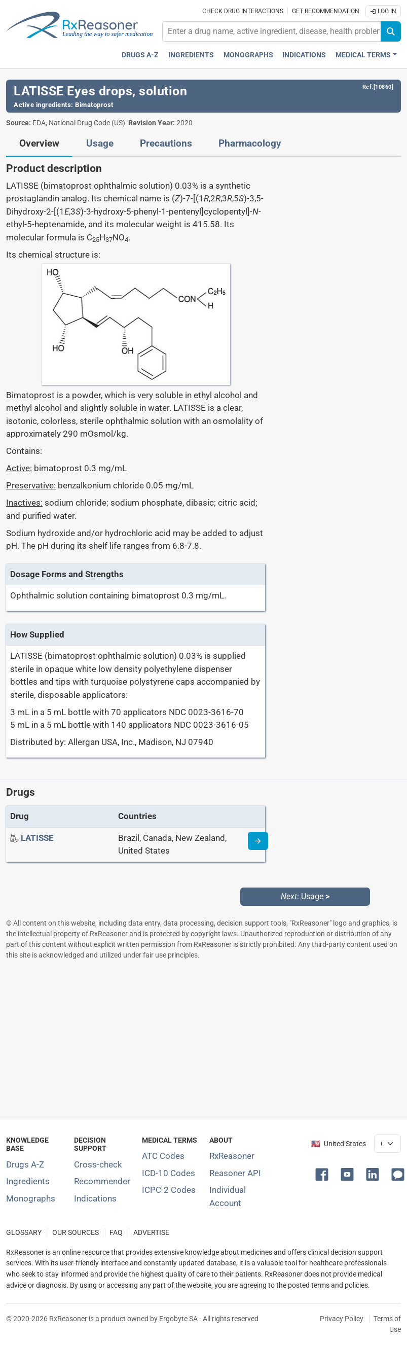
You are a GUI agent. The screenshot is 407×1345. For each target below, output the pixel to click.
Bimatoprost (94, 105)
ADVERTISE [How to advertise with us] (151, 1232)
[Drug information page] (258, 841)
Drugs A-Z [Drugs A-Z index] (140, 55)
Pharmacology (249, 143)
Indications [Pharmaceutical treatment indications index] (304, 55)
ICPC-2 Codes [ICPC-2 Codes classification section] (169, 1190)
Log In (383, 11)
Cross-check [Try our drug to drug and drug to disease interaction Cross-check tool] (98, 1164)
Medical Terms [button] (363, 55)
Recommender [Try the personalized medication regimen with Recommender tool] (102, 1181)
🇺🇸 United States (338, 1144)
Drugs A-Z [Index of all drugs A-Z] (25, 1164)
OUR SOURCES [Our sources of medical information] (75, 1232)
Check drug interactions (242, 11)
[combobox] (271, 31)
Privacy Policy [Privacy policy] (341, 1319)
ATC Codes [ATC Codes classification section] (163, 1156)
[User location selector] (387, 1144)
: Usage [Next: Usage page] (305, 896)
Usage (100, 143)
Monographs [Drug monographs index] (248, 55)
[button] (324, 1173)
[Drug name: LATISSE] (37, 838)
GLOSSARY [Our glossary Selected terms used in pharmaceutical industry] (24, 1232)
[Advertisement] (202, 1039)
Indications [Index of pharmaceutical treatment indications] (95, 1198)
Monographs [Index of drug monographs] (30, 1198)
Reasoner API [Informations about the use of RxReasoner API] (235, 1173)
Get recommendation (325, 11)
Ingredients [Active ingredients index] (191, 55)
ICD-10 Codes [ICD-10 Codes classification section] (168, 1173)
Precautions (166, 143)
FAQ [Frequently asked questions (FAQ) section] (116, 1232)
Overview (39, 143)
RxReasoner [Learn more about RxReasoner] (231, 1156)
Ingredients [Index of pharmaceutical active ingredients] (28, 1181)
